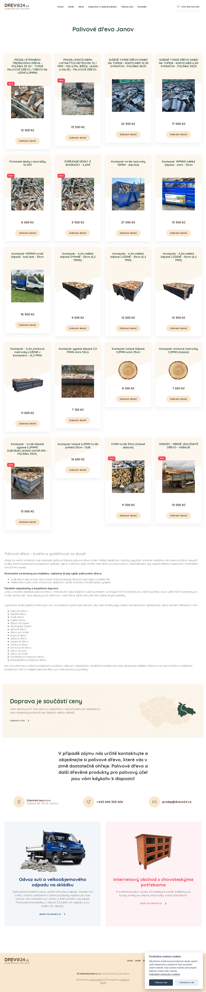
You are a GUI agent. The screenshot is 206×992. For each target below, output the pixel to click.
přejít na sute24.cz (53, 914)
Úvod (60, 6)
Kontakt (142, 6)
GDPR (103, 982)
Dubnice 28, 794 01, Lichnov (42, 816)
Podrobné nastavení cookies (164, 974)
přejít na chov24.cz (153, 903)
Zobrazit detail (27, 141)
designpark (96, 979)
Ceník (71, 6)
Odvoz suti (127, 6)
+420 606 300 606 (188, 6)
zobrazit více (19, 735)
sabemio (124, 979)
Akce (81, 6)
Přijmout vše (161, 982)
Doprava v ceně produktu (102, 6)
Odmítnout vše (187, 982)
